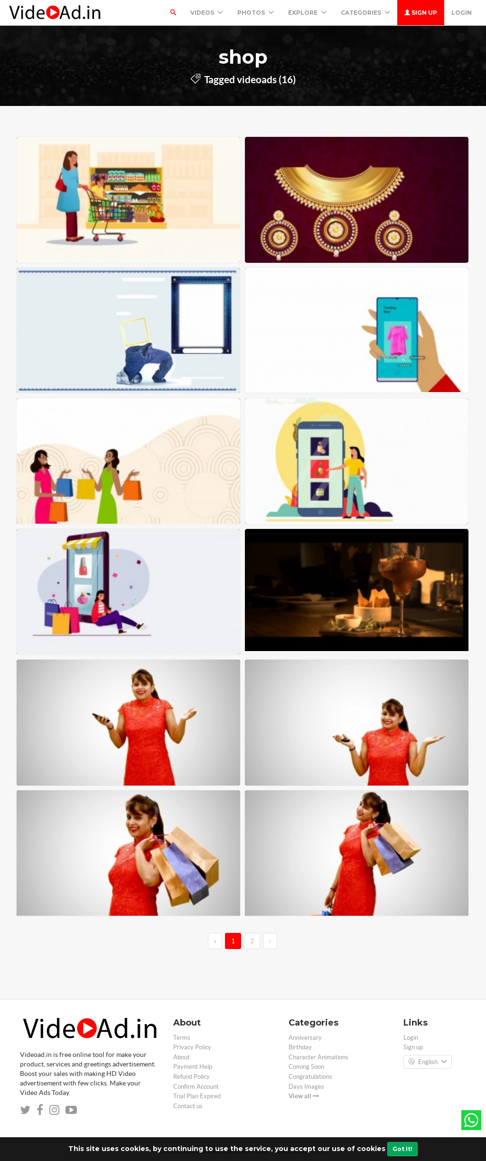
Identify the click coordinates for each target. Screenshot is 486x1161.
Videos (206, 12)
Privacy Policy (192, 1047)
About (181, 1057)
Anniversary (305, 1037)
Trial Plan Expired (197, 1096)
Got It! (402, 1148)
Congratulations (310, 1076)
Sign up (420, 12)
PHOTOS (255, 12)
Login (461, 12)
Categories (365, 12)
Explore (307, 12)
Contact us (188, 1106)
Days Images (306, 1086)
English (428, 1062)
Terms (181, 1037)
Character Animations (318, 1057)
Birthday (300, 1047)
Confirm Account (196, 1086)
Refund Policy (191, 1076)
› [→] (270, 941)
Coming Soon (306, 1066)
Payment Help (192, 1066)
